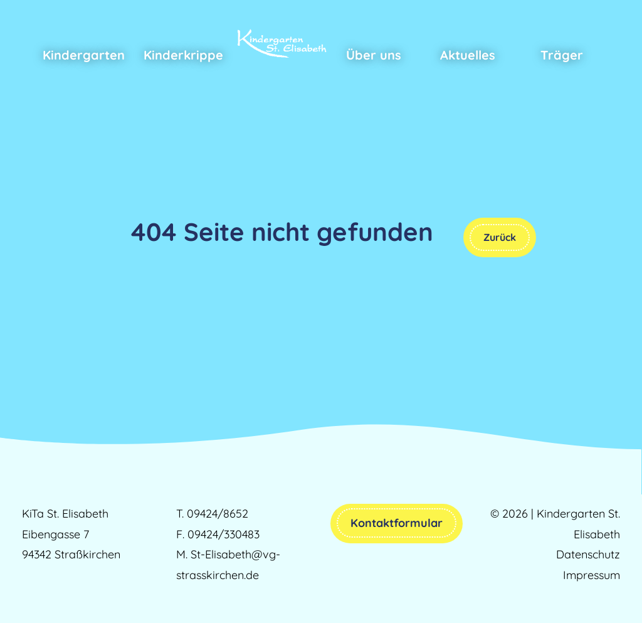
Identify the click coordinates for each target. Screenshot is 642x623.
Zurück (499, 237)
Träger (561, 55)
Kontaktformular (396, 523)
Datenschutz (588, 554)
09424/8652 (217, 513)
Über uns (373, 55)
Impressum (591, 575)
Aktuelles (467, 55)
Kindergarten (84, 55)
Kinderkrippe (183, 55)
